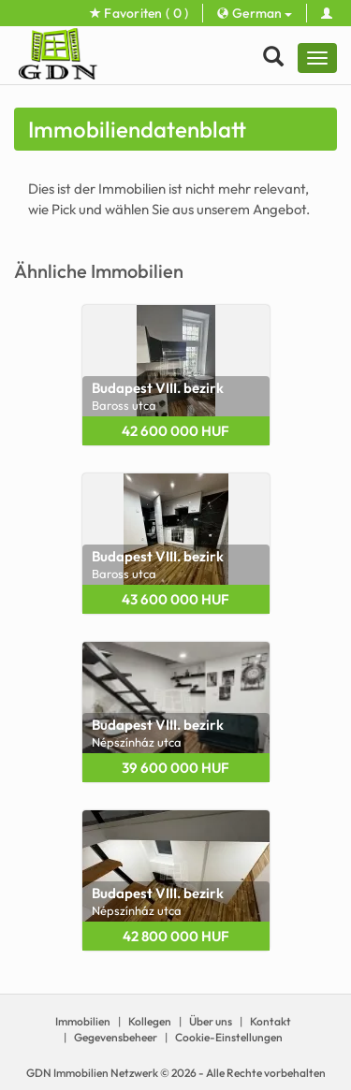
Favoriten (139, 13)
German (254, 13)
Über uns (210, 1021)
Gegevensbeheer (115, 1037)
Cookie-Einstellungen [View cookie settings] (229, 1037)
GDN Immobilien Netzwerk (92, 1073)
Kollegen (149, 1021)
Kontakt (270, 1021)
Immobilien (82, 1021)
